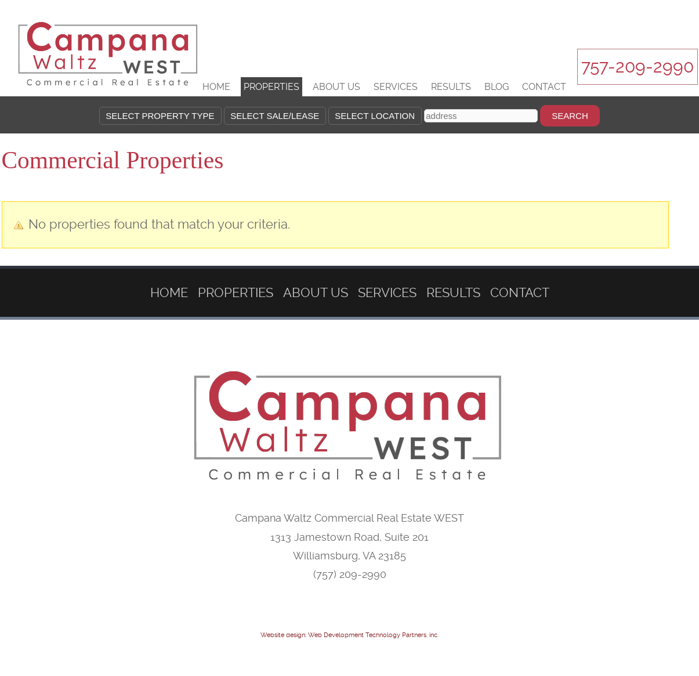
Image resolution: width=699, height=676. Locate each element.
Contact (544, 86)
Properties (271, 86)
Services (396, 86)
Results (451, 86)
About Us (336, 86)
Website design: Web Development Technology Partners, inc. (349, 635)
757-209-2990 (637, 66)
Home (216, 86)
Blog (496, 86)
